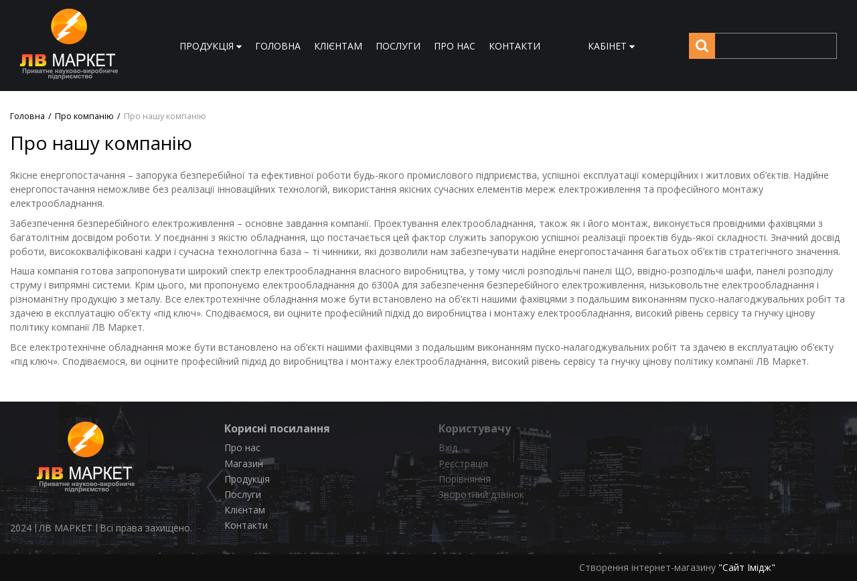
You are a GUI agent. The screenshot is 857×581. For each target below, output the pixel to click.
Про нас (242, 447)
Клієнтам (244, 509)
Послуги (242, 494)
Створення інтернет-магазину (647, 567)
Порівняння (465, 479)
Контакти (246, 525)
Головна (27, 116)
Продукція (247, 479)
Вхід (448, 447)
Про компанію (84, 116)
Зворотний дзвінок (481, 494)
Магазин (243, 463)
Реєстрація (463, 463)
